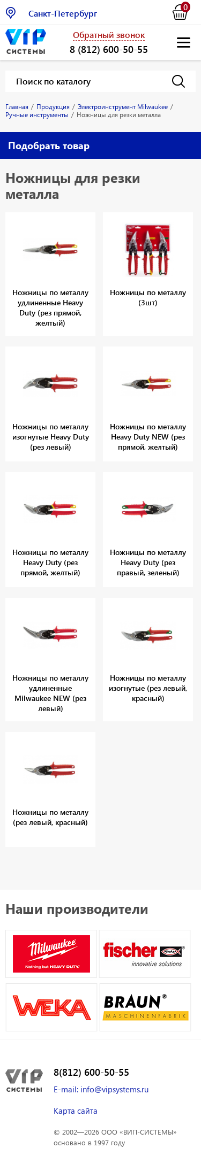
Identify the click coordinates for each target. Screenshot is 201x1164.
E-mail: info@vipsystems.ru (101, 1089)
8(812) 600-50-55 (91, 1072)
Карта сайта (76, 1110)
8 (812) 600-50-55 (109, 49)
